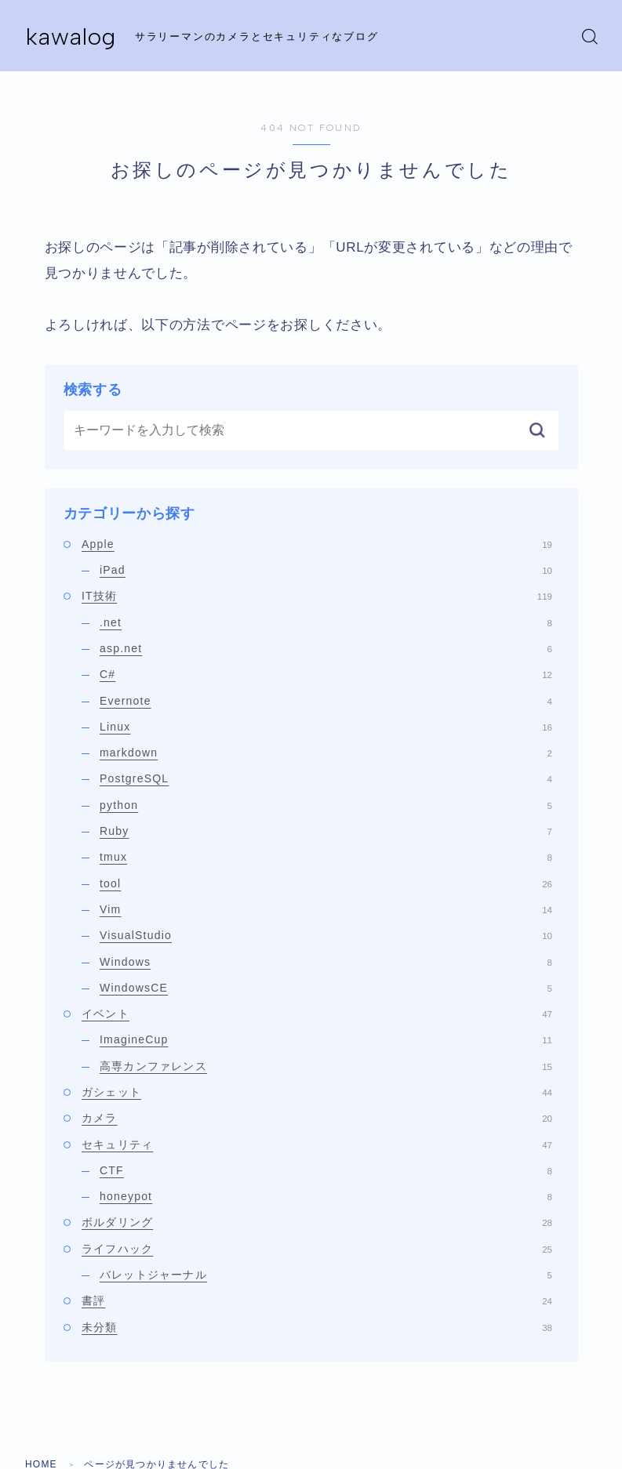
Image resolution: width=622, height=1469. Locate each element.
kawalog (71, 36)
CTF (326, 1170)
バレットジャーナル (326, 1274)
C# (326, 674)
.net (326, 622)
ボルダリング (317, 1222)
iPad (326, 570)
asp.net (326, 648)
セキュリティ (317, 1144)
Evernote (326, 701)
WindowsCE (326, 987)
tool (326, 883)
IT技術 (317, 595)
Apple (317, 544)
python (326, 805)
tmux (326, 857)
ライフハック (317, 1248)
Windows (326, 962)
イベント (317, 1013)
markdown (326, 752)
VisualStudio (326, 935)
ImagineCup (326, 1039)
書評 (317, 1300)
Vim (326, 909)
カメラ (317, 1118)
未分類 (317, 1327)
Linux (326, 726)
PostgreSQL (326, 778)
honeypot (326, 1196)
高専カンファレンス (326, 1066)
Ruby (326, 831)
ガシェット (317, 1092)
